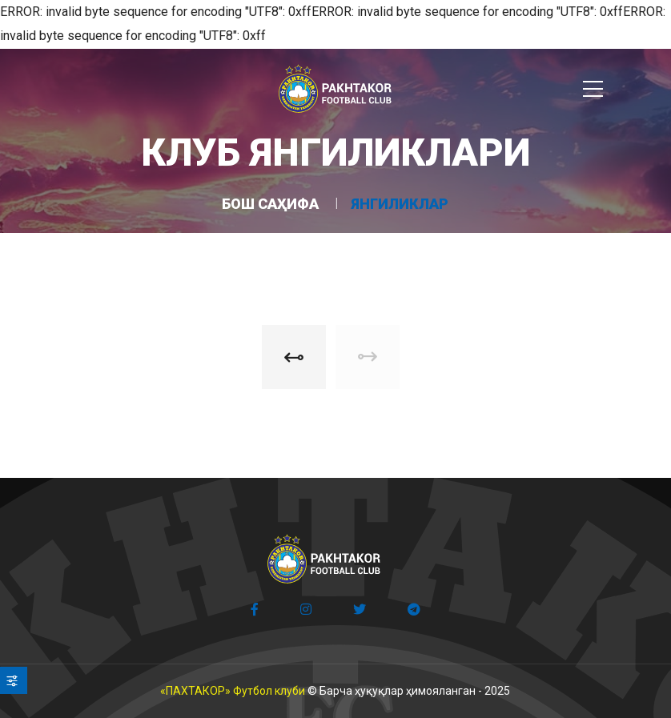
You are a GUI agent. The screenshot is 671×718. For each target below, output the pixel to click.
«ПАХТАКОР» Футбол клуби (232, 690)
